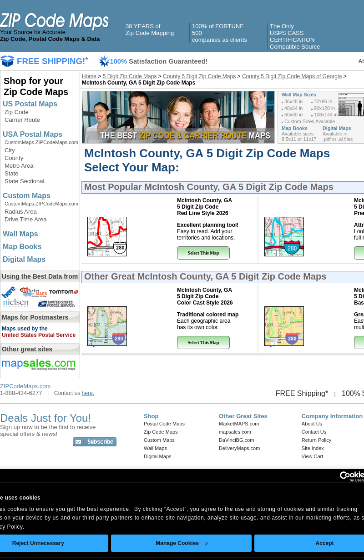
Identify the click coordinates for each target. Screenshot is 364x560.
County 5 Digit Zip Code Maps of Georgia (292, 76)
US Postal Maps (30, 104)
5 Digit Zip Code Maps (130, 76)
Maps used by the (25, 328)
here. (88, 393)
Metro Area (19, 165)
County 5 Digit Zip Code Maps (199, 76)
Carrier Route (22, 119)
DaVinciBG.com (236, 440)
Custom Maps (27, 196)
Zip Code (17, 112)
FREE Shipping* (302, 393)
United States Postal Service (39, 335)
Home (89, 76)
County (14, 158)
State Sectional (24, 181)
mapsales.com (235, 432)
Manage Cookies (181, 543)
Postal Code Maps (164, 423)
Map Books (22, 246)
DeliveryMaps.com (239, 448)
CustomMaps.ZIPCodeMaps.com (41, 142)
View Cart (312, 456)
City (10, 150)
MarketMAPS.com (239, 423)
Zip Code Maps (161, 432)
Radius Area (21, 211)
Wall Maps (20, 234)
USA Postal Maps (32, 134)
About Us (312, 423)
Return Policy (316, 440)
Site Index (313, 448)
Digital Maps (24, 259)
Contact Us (314, 432)
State (11, 173)
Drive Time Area (25, 219)
